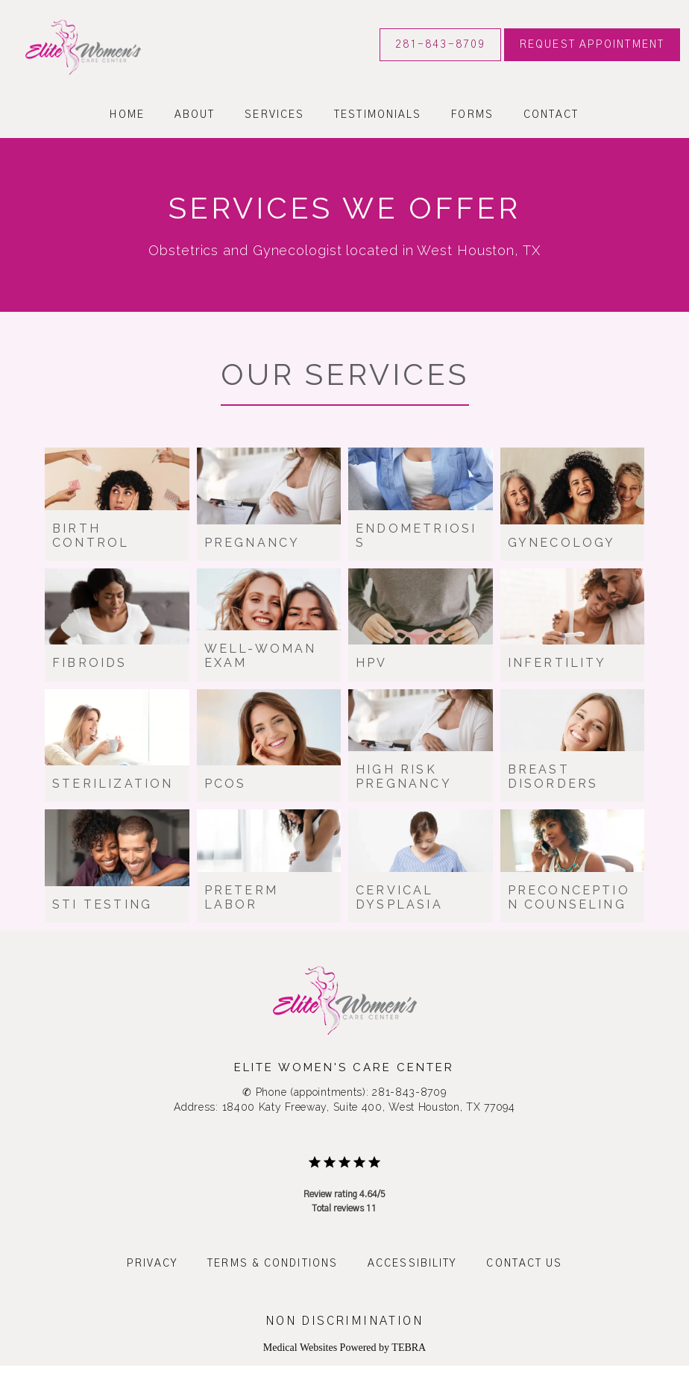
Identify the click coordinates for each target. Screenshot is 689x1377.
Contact (551, 115)
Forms (472, 115)
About (194, 115)
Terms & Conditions (272, 1263)
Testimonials (377, 115)
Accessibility (412, 1263)
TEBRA (408, 1347)
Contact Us (524, 1263)
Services (274, 115)
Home (127, 115)
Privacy (152, 1263)
